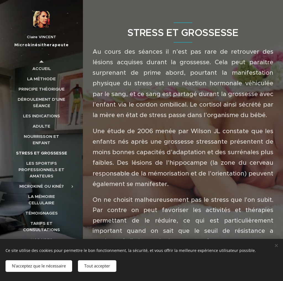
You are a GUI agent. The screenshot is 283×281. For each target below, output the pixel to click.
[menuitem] (41, 68)
